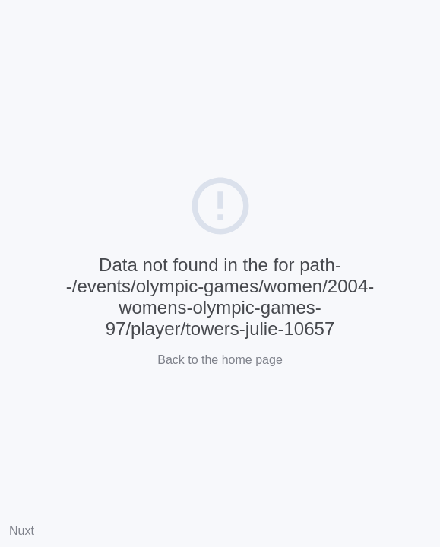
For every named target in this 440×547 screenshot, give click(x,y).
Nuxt (21, 530)
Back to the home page (220, 359)
